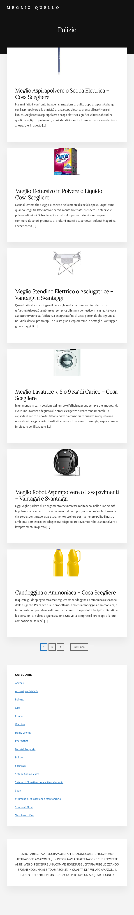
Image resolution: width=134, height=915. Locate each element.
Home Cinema (23, 732)
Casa (17, 707)
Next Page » (79, 648)
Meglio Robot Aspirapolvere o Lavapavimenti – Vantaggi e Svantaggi (67, 495)
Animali (19, 683)
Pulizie (19, 757)
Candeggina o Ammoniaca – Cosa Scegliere (65, 592)
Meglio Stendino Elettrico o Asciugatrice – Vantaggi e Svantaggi (64, 294)
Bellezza (19, 699)
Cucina (19, 716)
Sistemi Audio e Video (27, 774)
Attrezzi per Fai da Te (26, 691)
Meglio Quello (34, 7)
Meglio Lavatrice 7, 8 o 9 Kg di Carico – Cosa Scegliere (66, 395)
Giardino (20, 724)
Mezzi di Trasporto (25, 749)
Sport (18, 790)
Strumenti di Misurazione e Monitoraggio (38, 798)
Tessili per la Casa (24, 815)
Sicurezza (20, 765)
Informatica (21, 741)
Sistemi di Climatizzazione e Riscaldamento (39, 782)
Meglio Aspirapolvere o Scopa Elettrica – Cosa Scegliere (62, 93)
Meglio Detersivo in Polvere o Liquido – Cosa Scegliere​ (60, 194)
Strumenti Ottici (24, 807)
